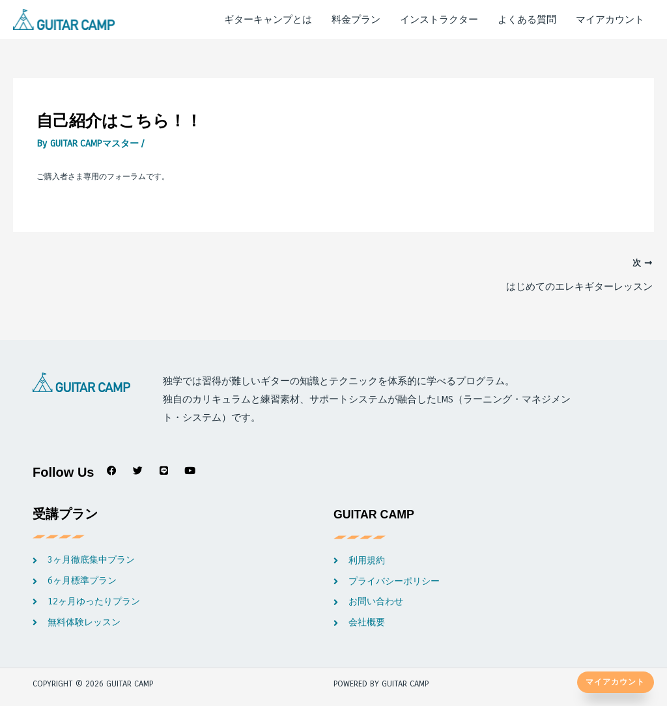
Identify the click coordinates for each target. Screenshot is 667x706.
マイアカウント (610, 20)
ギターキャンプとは (268, 20)
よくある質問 (527, 20)
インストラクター (439, 20)
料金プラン (356, 20)
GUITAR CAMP (379, 518)
